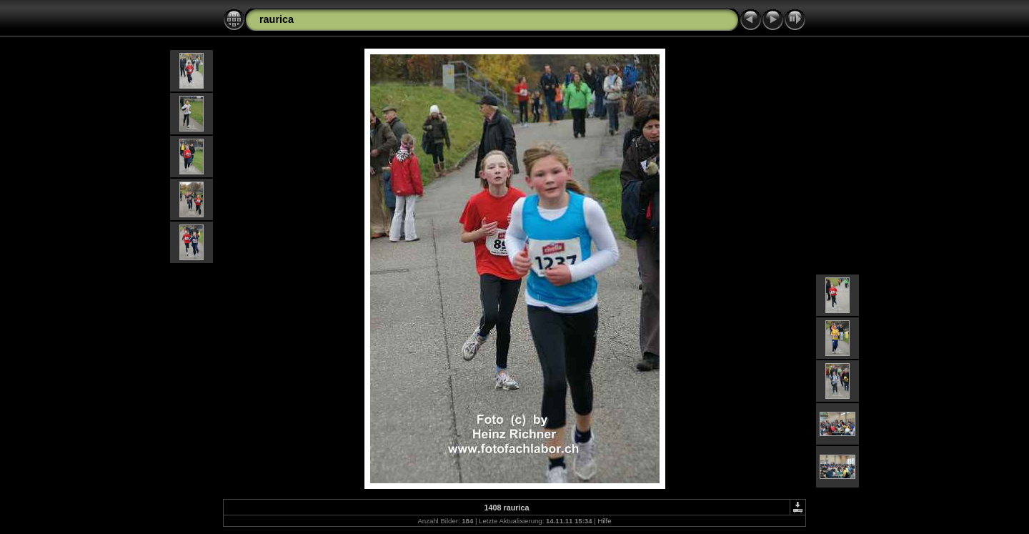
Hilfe (604, 521)
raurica (276, 19)
